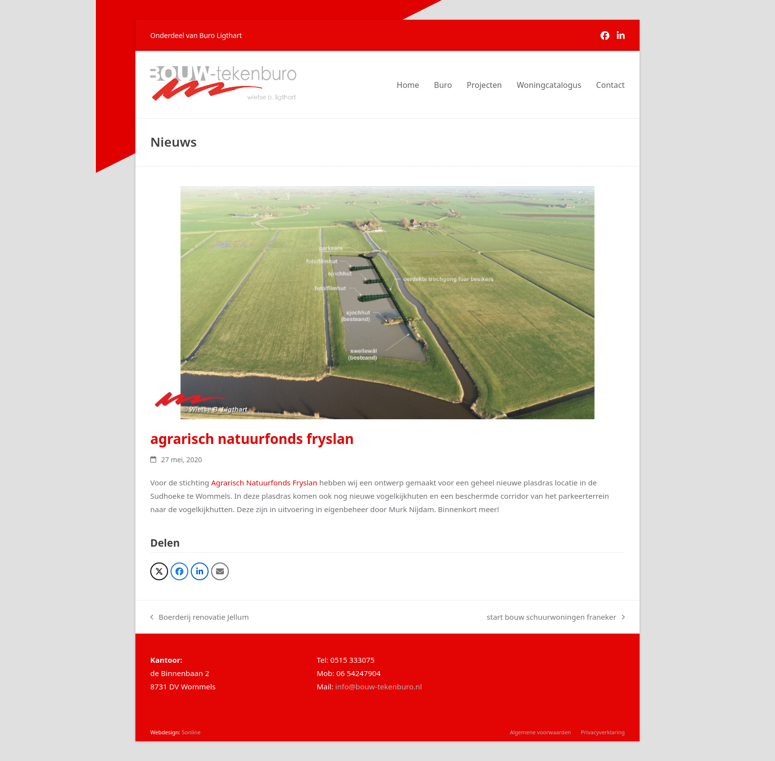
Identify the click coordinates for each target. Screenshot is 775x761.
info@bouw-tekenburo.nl (378, 686)
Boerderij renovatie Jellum (199, 618)
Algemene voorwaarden (540, 732)
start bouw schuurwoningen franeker (556, 618)
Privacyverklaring (603, 732)
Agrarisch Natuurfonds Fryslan (263, 482)
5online (190, 732)
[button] (159, 571)
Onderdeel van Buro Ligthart (196, 35)
